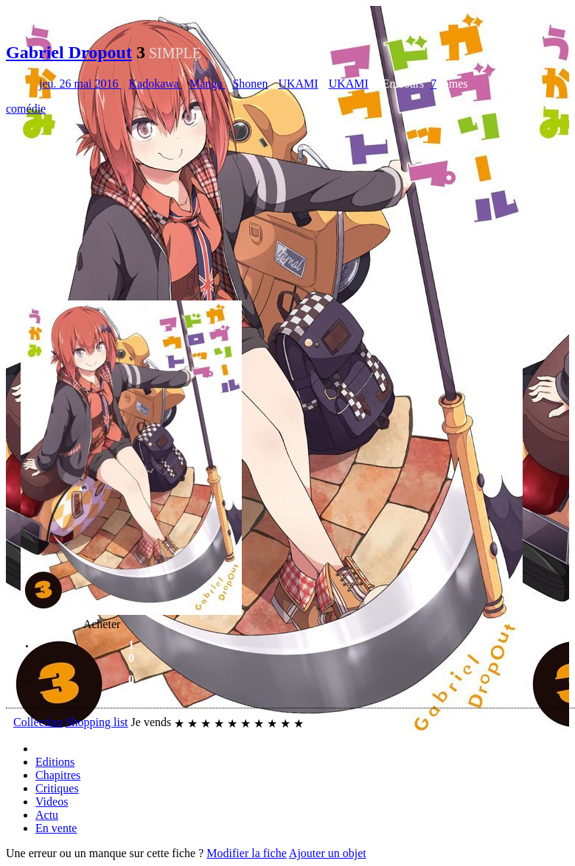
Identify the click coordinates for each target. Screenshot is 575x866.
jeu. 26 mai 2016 (80, 83)
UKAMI (298, 83)
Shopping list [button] (97, 722)
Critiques (57, 788)
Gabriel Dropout (69, 52)
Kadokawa (155, 83)
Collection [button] (38, 722)
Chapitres (57, 775)
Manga (207, 83)
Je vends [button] (151, 722)
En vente (56, 828)
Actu (46, 815)
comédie (26, 108)
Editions (54, 762)
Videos (51, 801)
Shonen (250, 83)
